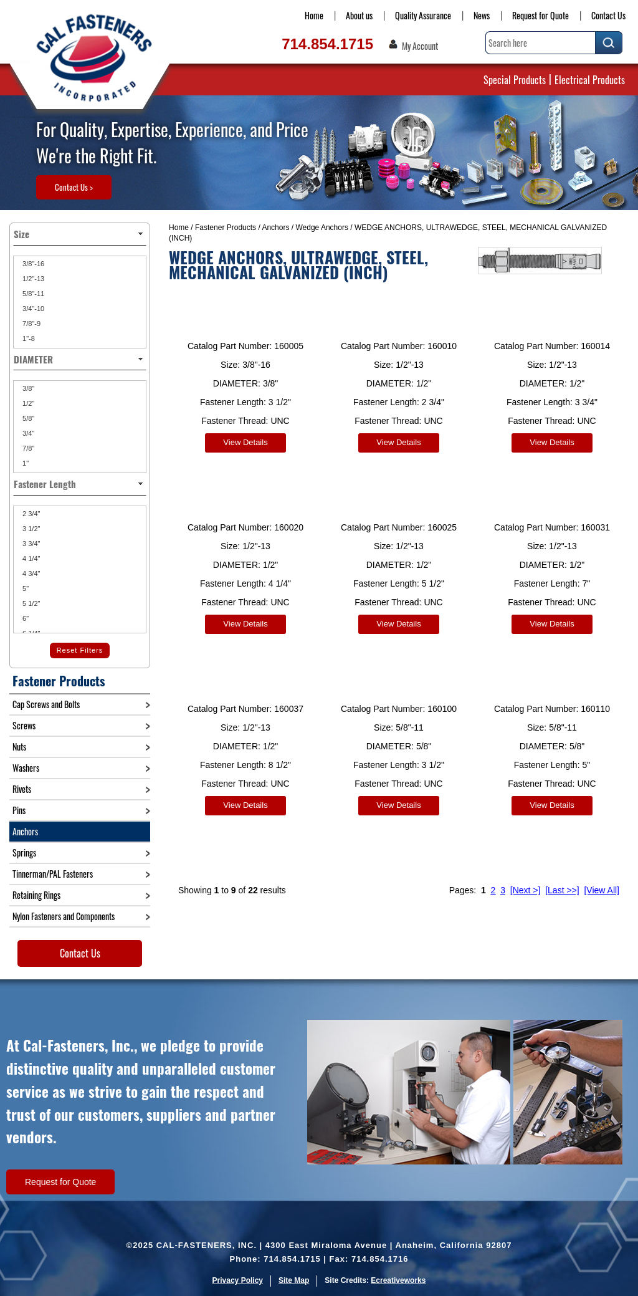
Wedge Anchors (321, 227)
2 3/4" (30, 513)
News (482, 15)
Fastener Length (80, 484)
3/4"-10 (32, 308)
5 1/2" (30, 603)
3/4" (27, 433)
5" (25, 588)
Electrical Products (590, 79)
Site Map (294, 1280)
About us (359, 15)
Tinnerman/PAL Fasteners (52, 873)
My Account (420, 46)
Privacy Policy (237, 1280)
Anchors (275, 227)
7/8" (27, 448)
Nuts (19, 746)
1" (25, 463)
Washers (25, 767)
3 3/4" (30, 543)
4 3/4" (30, 573)
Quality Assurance (423, 15)
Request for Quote (540, 15)
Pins (19, 810)
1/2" (27, 403)
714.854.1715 (327, 44)
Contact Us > (74, 187)
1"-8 (28, 338)
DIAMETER (80, 359)
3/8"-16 (32, 263)
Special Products (514, 79)
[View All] (601, 881)
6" (25, 618)
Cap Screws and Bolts (46, 704)
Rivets (21, 788)
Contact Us (608, 15)
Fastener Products (225, 227)
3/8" (27, 388)
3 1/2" (30, 528)
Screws (24, 725)
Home (314, 15)
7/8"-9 (30, 323)
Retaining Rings (36, 894)
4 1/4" (30, 558)
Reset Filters (80, 650)
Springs (24, 852)
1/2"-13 (32, 278)
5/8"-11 (32, 293)
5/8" (27, 418)
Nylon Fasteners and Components (63, 916)
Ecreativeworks (398, 1280)
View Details (245, 442)
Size (80, 234)
